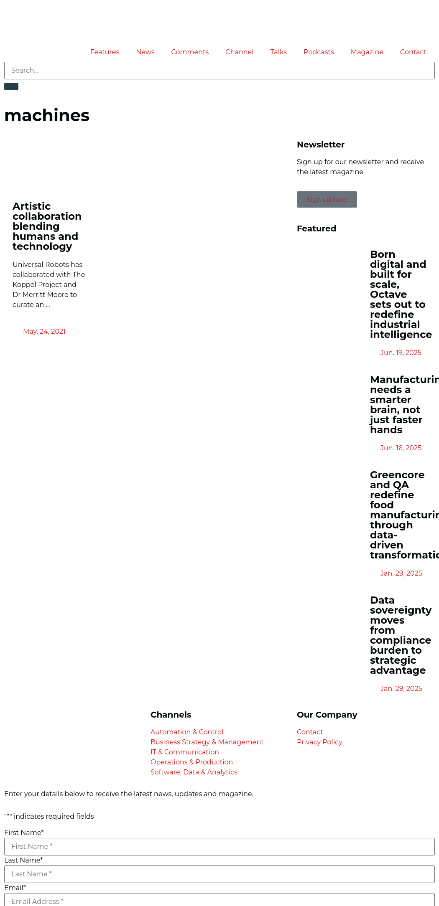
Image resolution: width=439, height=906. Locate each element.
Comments (190, 52)
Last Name (23, 860)
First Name (23, 833)
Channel (239, 52)
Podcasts (319, 52)
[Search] (11, 86)
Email (15, 888)
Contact (413, 52)
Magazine (367, 52)
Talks (279, 52)
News (145, 52)
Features (105, 52)
